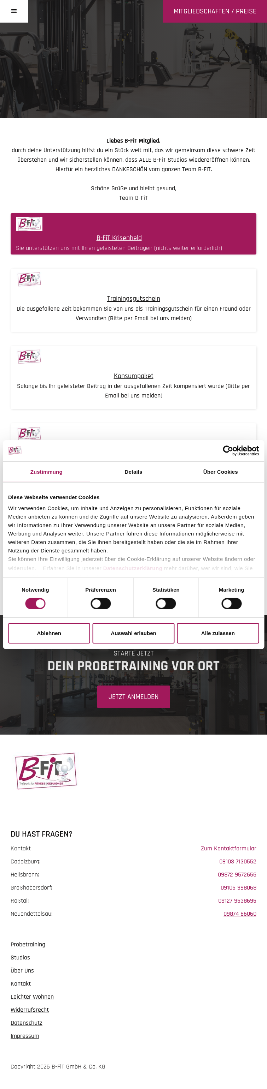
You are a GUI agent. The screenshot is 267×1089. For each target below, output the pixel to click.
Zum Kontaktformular (228, 848)
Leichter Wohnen (32, 997)
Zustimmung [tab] (46, 471)
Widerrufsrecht (30, 1010)
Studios (20, 957)
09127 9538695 (237, 901)
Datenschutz (26, 1023)
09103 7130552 (237, 861)
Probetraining (28, 944)
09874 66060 (240, 914)
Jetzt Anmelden (134, 696)
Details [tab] (134, 471)
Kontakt (21, 984)
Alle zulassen (218, 633)
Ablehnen (49, 633)
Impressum (25, 1036)
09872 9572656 (237, 874)
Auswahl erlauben (133, 633)
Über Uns (22, 971)
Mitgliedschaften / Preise (215, 11)
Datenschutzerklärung (133, 568)
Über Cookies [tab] (220, 471)
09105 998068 (238, 888)
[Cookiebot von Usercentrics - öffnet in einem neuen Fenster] (228, 450)
